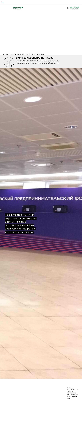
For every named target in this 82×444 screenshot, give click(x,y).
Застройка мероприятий (17, 54)
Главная (5, 54)
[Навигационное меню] (3, 2)
